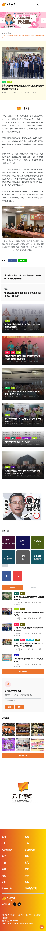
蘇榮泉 (18, 602)
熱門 (7, 352)
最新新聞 (12, 587)
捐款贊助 (12, 915)
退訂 (19, 707)
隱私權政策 (37, 915)
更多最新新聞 (23, 671)
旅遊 (13, 467)
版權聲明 (6, 918)
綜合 (22, 593)
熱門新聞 (33, 587)
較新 (8, 271)
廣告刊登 (4, 915)
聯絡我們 (29, 915)
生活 (13, 352)
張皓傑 (9, 476)
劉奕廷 (18, 664)
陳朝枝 (9, 361)
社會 (13, 438)
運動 (16, 655)
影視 (4, 856)
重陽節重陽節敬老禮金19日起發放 (17, 442)
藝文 (27, 862)
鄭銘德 (9, 329)
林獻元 (6, 92)
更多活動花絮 (23, 755)
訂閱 (9, 707)
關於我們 (21, 915)
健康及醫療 (26, 438)
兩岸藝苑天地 (31, 888)
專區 (27, 882)
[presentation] (2, 20)
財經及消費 (30, 640)
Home (3, 33)
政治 (4, 82)
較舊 (8, 289)
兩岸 (4, 869)
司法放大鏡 (7, 888)
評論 (4, 862)
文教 (9, 33)
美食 (4, 882)
